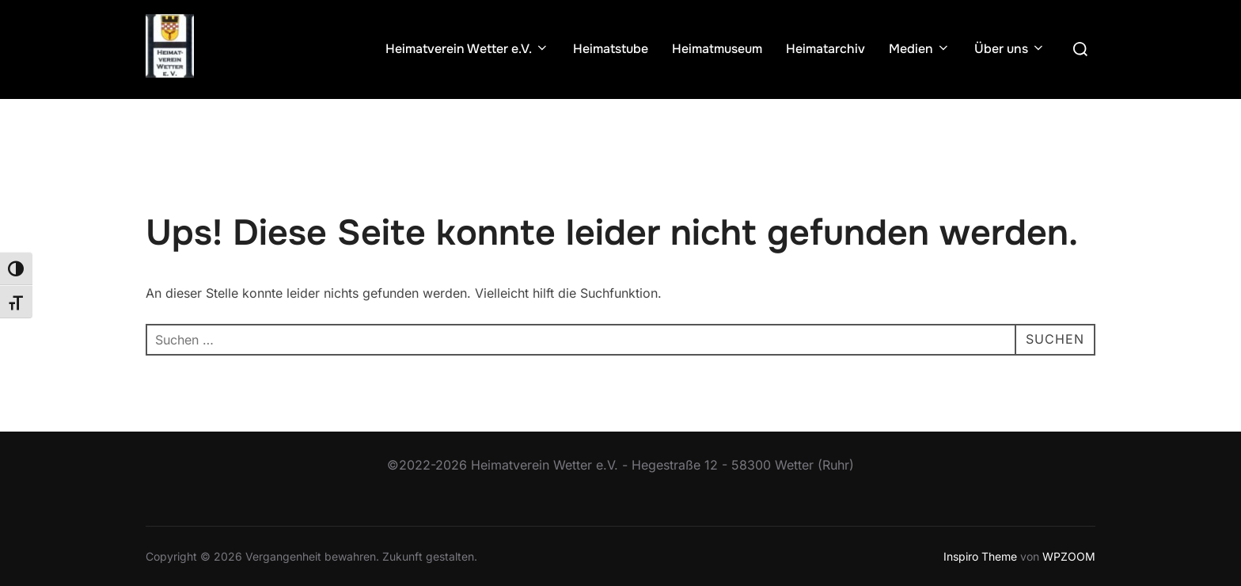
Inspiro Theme (980, 556)
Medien (920, 48)
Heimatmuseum (717, 48)
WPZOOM (1068, 556)
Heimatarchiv (825, 48)
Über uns (1010, 48)
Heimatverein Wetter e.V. (467, 48)
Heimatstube (610, 48)
